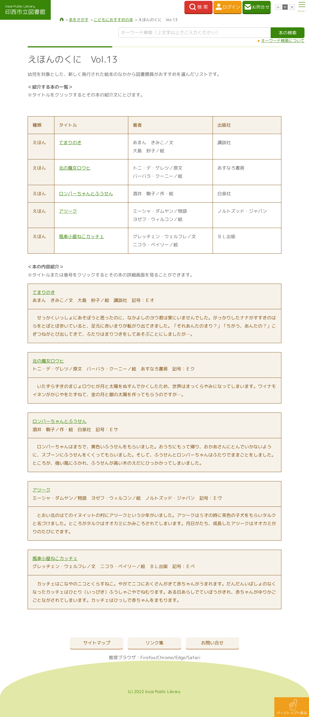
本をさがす (79, 19)
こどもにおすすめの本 (113, 19)
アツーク (68, 211)
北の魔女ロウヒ (75, 168)
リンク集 (154, 643)
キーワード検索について (282, 40)
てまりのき (70, 142)
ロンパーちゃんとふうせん (86, 193)
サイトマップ (96, 643)
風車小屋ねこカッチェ (81, 236)
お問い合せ (212, 643)
